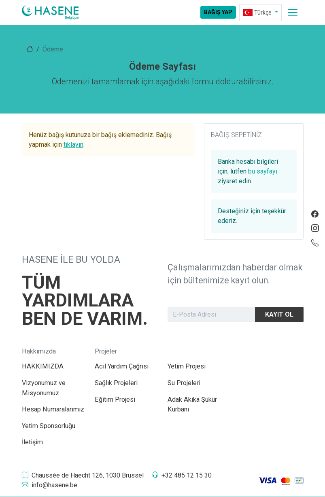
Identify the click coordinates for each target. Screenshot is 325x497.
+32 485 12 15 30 (182, 475)
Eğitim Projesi (115, 399)
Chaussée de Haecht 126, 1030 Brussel (83, 475)
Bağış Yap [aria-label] (218, 12)
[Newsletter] (211, 315)
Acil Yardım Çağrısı (122, 366)
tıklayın (73, 144)
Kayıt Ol (279, 314)
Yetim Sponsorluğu (48, 426)
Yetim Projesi (187, 366)
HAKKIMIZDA (43, 366)
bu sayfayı (262, 171)
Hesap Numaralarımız (53, 409)
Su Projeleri (184, 383)
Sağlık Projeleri (116, 383)
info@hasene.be (49, 485)
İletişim (32, 442)
